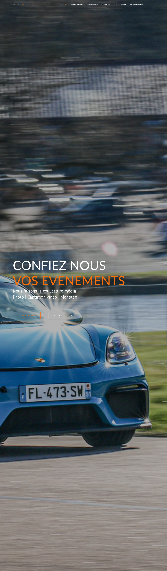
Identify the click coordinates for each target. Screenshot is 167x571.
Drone (123, 5)
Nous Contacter (136, 5)
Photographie (92, 5)
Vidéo (115, 5)
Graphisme (105, 5)
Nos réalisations (76, 5)
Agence (19, 4)
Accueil (63, 5)
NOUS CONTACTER (62, 315)
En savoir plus (26, 315)
